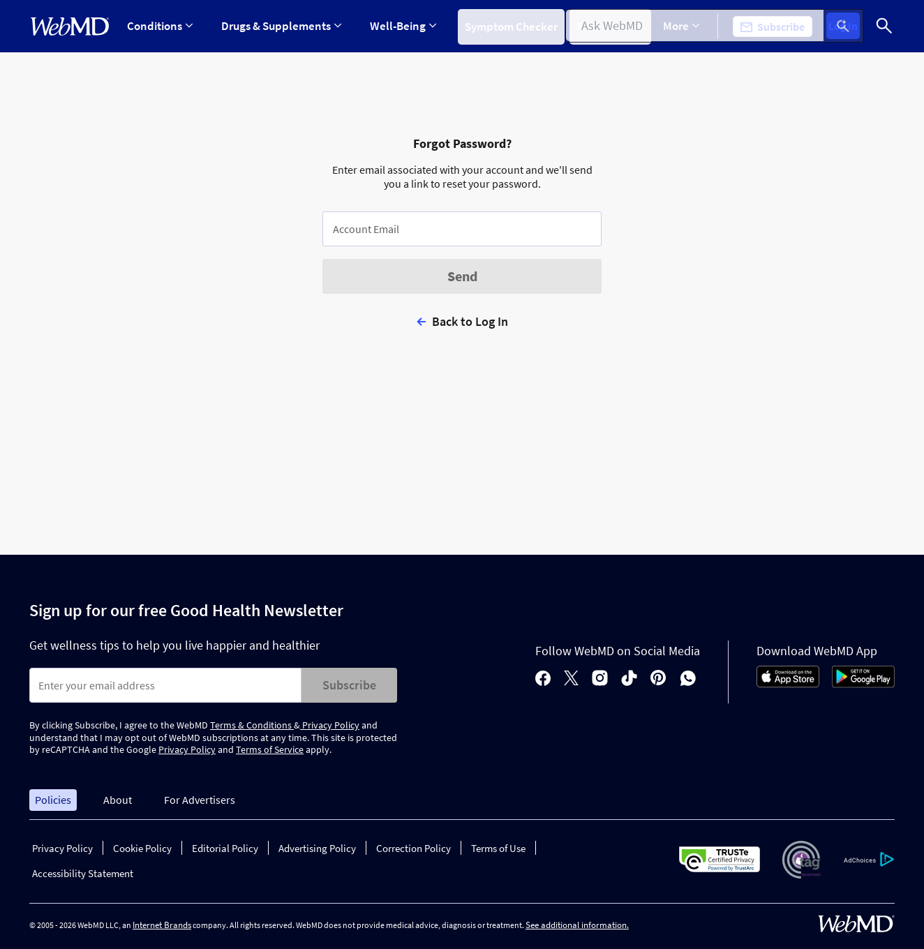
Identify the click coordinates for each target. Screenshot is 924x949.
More (690, 25)
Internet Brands (162, 925)
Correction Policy (413, 848)
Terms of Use (498, 848)
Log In (847, 26)
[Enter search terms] (165, 685)
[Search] (884, 26)
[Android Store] (863, 684)
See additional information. (577, 925)
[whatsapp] (688, 679)
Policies (53, 800)
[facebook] (543, 679)
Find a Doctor (612, 25)
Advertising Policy (317, 848)
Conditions (160, 25)
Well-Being (399, 25)
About (117, 800)
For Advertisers (199, 800)
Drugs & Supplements (279, 25)
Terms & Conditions (252, 725)
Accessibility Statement (82, 873)
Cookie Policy (142, 848)
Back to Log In (470, 321)
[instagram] (600, 679)
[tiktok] (629, 679)
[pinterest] (658, 679)
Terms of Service (270, 749)
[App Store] (788, 684)
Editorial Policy (225, 848)
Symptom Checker (505, 25)
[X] (571, 679)
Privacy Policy (329, 725)
